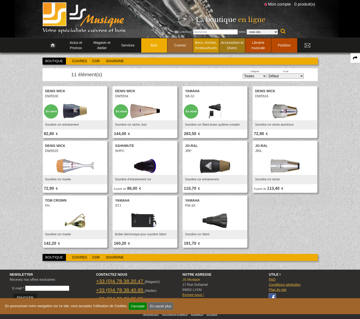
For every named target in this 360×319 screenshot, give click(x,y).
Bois (154, 45)
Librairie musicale (258, 45)
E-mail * (18, 288)
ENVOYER (25, 298)
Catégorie (254, 71)
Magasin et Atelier (101, 45)
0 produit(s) (304, 4)
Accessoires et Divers (232, 45)
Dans (242, 31)
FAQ (272, 279)
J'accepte (138, 306)
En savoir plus (160, 306)
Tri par (286, 71)
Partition (284, 45)
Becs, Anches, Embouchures (206, 45)
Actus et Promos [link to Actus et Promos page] (76, 45)
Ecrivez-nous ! (193, 295)
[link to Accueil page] (52, 45)
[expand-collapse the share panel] (355, 58)
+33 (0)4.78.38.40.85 (120, 290)
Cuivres (180, 45)
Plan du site (277, 290)
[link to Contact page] (307, 45)
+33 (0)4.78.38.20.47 (120, 281)
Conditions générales (285, 285)
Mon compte (279, 4)
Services (127, 45)
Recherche (184, 31)
